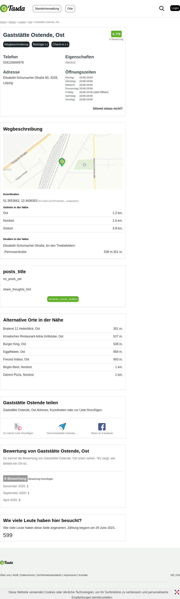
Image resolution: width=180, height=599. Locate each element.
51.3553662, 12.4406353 (20, 200)
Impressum (70, 575)
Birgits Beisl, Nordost (17, 367)
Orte (70, 8)
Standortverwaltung (47, 8)
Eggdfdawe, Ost (14, 351)
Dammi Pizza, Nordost (18, 374)
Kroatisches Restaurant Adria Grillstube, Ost (33, 336)
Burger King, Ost (14, 344)
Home (3, 22)
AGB (15, 575)
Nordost (8, 220)
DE (172, 575)
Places (12, 22)
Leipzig (22, 22)
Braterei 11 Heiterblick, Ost (21, 328)
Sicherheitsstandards (49, 575)
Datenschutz (27, 575)
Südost (8, 228)
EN (178, 575)
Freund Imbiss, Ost (16, 359)
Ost (30, 22)
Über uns (5, 575)
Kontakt (83, 575)
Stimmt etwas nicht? (108, 108)
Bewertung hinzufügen (40, 479)
